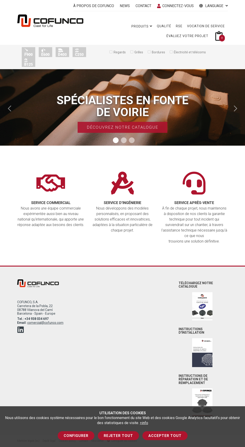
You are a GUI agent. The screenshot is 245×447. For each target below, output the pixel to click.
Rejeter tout (118, 435)
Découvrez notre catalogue (122, 127)
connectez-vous (175, 6)
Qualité (164, 26)
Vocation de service (206, 26)
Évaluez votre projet (187, 36)
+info (144, 423)
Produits (141, 26)
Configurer (76, 435)
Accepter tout (165, 435)
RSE (179, 26)
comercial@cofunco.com (45, 322)
